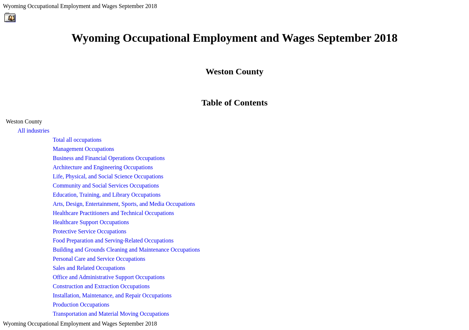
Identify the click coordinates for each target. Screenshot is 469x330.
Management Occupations (83, 149)
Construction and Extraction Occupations (101, 286)
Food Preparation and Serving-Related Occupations (113, 240)
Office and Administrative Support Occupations (109, 277)
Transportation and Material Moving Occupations (111, 314)
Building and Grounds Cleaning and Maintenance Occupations (126, 249)
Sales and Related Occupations (89, 268)
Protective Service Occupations (89, 231)
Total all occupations (77, 140)
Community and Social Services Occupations (106, 185)
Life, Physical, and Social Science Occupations (108, 176)
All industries (33, 130)
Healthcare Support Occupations (91, 222)
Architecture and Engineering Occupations (103, 167)
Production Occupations (81, 304)
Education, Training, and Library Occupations (106, 195)
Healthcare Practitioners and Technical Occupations (113, 213)
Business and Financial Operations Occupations (109, 158)
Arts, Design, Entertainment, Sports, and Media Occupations (124, 204)
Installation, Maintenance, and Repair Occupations (112, 295)
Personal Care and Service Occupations (99, 259)
